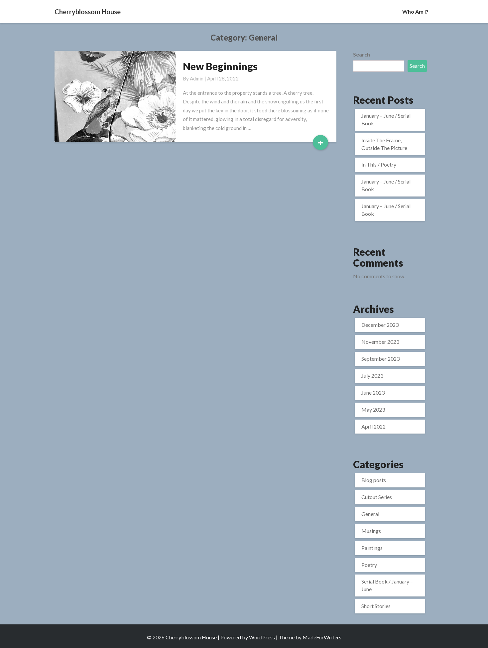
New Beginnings (220, 66)
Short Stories (376, 606)
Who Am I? (415, 11)
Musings (371, 531)
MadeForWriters (322, 637)
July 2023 (372, 375)
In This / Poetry (378, 164)
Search (361, 54)
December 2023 (380, 325)
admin (196, 78)
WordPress (262, 637)
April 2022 (373, 426)
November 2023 (380, 341)
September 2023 (380, 358)
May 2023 (373, 409)
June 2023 (373, 392)
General (370, 514)
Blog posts (373, 480)
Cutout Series (376, 497)
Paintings (372, 548)
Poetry (369, 565)
